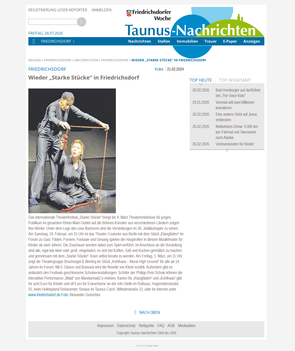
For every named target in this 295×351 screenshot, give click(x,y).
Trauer (210, 41)
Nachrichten (86, 60)
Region (34, 60)
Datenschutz (126, 325)
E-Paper (230, 41)
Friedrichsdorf (57, 60)
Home (33, 44)
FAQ (160, 325)
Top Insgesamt (235, 150)
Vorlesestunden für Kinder (235, 214)
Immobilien (187, 41)
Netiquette (146, 325)
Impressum (105, 325)
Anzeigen (251, 41)
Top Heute (201, 150)
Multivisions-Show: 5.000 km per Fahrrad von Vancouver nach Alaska (237, 202)
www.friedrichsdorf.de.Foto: (48, 294)
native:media (152, 346)
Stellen (164, 41)
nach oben (149, 312)
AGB (171, 325)
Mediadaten (186, 325)
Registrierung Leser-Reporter (57, 9)
